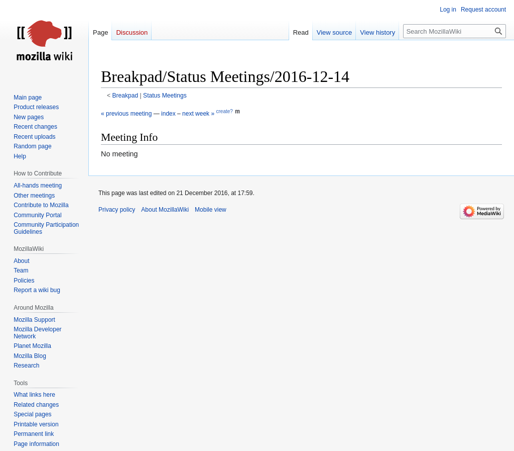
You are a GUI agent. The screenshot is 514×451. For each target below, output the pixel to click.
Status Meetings (165, 95)
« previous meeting (126, 113)
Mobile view (210, 209)
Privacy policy (116, 209)
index (168, 113)
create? (224, 111)
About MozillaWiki (165, 209)
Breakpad (125, 95)
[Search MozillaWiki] (454, 31)
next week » (198, 113)
